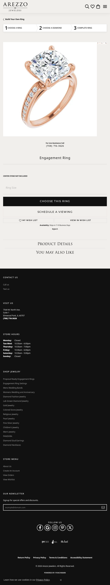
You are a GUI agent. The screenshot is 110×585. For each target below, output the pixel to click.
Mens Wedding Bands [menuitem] (13, 387)
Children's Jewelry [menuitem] (11, 427)
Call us (6, 284)
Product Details (55, 244)
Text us (6, 289)
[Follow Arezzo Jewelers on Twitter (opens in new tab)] (70, 528)
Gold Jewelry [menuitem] (8, 405)
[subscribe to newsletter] (103, 507)
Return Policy (24, 557)
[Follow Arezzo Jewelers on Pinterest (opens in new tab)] (62, 528)
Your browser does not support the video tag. (50, 89)
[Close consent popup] (61, 580)
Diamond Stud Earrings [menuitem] (13, 440)
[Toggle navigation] (105, 6)
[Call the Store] (10, 318)
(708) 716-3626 (55, 146)
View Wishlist (9, 479)
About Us (7, 466)
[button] (87, 6)
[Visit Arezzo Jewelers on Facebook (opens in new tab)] (40, 528)
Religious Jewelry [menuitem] (10, 414)
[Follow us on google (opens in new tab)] (47, 528)
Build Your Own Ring (14, 19)
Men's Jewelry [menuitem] (9, 431)
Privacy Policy (39, 557)
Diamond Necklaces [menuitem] (12, 445)
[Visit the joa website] (54, 541)
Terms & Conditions (58, 557)
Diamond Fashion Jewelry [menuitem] (14, 396)
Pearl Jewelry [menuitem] (9, 418)
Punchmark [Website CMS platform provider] (60, 573)
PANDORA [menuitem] (7, 436)
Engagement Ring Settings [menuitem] (15, 383)
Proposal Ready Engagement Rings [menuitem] (18, 379)
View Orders (8, 475)
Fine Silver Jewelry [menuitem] (11, 423)
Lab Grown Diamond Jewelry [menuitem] (15, 401)
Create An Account (11, 470)
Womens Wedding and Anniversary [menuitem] (19, 392)
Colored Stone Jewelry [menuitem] (13, 409)
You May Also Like (55, 252)
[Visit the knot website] (64, 541)
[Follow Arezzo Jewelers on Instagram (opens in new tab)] (55, 528)
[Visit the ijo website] (45, 541)
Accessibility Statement (81, 557)
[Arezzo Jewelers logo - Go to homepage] (15, 6)
